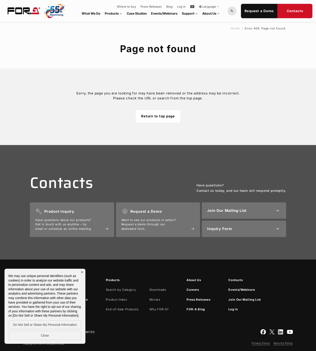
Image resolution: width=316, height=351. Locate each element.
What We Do (91, 13)
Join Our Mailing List (244, 299)
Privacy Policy (261, 343)
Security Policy (283, 343)
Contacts (295, 11)
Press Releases (151, 6)
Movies (154, 299)
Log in (181, 6)
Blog (169, 6)
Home (235, 28)
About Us (211, 13)
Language (209, 6)
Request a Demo (259, 11)
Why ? (159, 309)
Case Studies (137, 13)
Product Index (116, 299)
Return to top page (158, 116)
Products (113, 13)
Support (190, 13)
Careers (193, 289)
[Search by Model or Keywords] (231, 11)
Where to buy (126, 6)
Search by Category (121, 289)
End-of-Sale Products (122, 309)
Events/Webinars (164, 13)
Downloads (157, 289)
